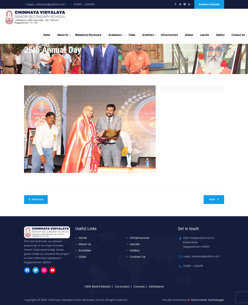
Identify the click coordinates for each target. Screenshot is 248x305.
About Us (62, 35)
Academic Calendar (209, 4)
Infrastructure (169, 35)
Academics (115, 35)
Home (46, 35)
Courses (139, 287)
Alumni (189, 35)
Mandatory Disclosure (88, 35)
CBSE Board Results (97, 287)
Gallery (220, 35)
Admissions (156, 287)
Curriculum (122, 287)
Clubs (132, 35)
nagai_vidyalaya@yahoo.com (45, 4)
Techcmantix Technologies (207, 300)
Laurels (204, 35)
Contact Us (238, 35)
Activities (148, 35)
